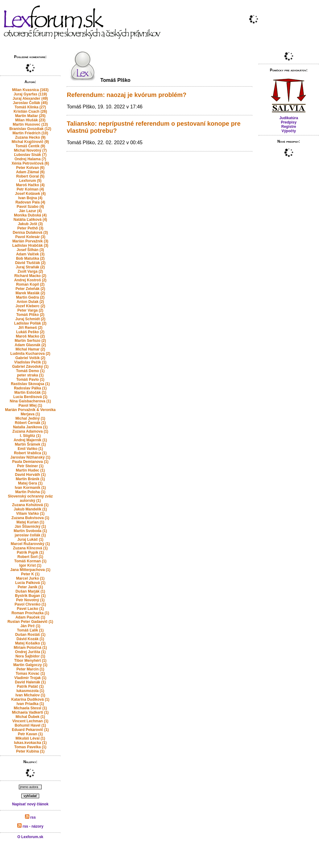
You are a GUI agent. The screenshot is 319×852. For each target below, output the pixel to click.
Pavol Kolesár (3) (30, 237)
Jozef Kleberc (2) (30, 306)
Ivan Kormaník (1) (30, 487)
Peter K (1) (30, 574)
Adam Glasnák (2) (30, 345)
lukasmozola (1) (30, 691)
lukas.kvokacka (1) (30, 743)
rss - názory (30, 826)
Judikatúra (288, 118)
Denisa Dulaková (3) (30, 232)
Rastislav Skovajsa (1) (30, 384)
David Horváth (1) (30, 474)
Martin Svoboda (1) (30, 531)
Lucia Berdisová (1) (30, 397)
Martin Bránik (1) (30, 479)
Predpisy (288, 122)
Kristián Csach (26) (30, 111)
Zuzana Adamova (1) (30, 431)
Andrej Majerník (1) (30, 440)
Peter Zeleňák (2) (30, 289)
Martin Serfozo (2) (30, 340)
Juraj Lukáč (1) (30, 539)
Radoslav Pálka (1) (30, 388)
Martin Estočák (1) (30, 392)
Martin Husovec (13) (30, 124)
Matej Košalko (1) (30, 643)
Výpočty (288, 131)
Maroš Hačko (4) (30, 185)
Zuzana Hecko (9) (30, 137)
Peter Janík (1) (30, 587)
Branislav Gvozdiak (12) (30, 129)
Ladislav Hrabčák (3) (30, 245)
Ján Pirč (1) (30, 626)
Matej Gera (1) (30, 483)
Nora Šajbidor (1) (30, 656)
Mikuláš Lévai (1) (30, 738)
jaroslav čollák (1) (30, 535)
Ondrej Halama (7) (30, 159)
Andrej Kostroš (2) (30, 280)
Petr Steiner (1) (30, 466)
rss (30, 817)
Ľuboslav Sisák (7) (30, 155)
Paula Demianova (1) (30, 462)
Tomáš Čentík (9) (30, 146)
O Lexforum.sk (30, 837)
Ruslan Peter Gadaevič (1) (30, 621)
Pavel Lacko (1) (30, 608)
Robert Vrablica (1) (30, 453)
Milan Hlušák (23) (30, 120)
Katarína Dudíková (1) (30, 699)
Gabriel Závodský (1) (30, 366)
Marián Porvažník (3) (30, 241)
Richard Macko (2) (30, 276)
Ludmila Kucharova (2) (30, 353)
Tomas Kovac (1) (30, 673)
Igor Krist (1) (30, 565)
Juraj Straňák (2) (30, 267)
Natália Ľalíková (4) (30, 219)
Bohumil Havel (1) (30, 725)
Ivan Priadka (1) (30, 704)
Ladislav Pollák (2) (30, 323)
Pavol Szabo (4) (30, 206)
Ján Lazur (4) (30, 211)
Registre (288, 126)
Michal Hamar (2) (30, 349)
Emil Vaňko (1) (30, 449)
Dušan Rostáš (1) (30, 634)
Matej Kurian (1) (30, 522)
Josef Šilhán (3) (30, 250)
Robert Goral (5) (30, 176)
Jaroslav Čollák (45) (30, 103)
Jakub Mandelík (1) (30, 509)
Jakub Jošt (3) (30, 224)
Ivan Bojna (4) (30, 198)
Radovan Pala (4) (30, 202)
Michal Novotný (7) (30, 150)
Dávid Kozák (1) (30, 639)
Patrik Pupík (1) (30, 552)
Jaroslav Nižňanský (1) (30, 457)
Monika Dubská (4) (30, 215)
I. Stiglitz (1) (30, 436)
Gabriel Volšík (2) (30, 358)
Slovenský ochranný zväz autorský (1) (30, 498)
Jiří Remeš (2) (30, 327)
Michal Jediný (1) (30, 418)
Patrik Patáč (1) (30, 686)
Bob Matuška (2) (30, 258)
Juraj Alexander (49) (30, 98)
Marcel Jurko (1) (30, 578)
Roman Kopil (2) (30, 284)
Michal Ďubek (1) (30, 717)
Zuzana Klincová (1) (30, 548)
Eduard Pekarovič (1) (30, 730)
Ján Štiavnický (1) (30, 526)
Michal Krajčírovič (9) (30, 142)
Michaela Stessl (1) (30, 708)
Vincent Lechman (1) (30, 721)
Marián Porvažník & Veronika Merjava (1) (30, 412)
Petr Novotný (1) (30, 600)
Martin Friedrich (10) (30, 133)
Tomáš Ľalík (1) (30, 630)
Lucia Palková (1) (30, 583)
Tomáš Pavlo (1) (30, 379)
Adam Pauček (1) (30, 617)
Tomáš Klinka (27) (30, 107)
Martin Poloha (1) (30, 492)
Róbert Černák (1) (30, 423)
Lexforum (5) (30, 180)
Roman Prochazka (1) (30, 613)
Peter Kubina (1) (30, 751)
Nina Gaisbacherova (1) (30, 401)
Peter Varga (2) (30, 310)
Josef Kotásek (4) (30, 193)
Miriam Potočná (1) (30, 647)
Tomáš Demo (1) (30, 371)
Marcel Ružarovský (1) (30, 544)
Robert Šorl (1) (30, 557)
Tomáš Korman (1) (30, 561)
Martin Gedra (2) (30, 297)
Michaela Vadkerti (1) (30, 712)
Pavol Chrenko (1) (30, 604)
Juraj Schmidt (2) (30, 319)
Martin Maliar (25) (30, 116)
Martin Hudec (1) (30, 470)
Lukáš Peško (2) (30, 332)
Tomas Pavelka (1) (30, 747)
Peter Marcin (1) (30, 669)
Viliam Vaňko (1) (30, 513)
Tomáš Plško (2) (30, 315)
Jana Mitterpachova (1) (30, 570)
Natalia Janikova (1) (30, 427)
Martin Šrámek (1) (30, 444)
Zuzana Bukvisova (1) (30, 518)
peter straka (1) (30, 375)
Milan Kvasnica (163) (30, 90)
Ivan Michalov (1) (30, 695)
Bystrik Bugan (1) (30, 596)
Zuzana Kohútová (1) (30, 505)
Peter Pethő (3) (30, 228)
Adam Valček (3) (30, 254)
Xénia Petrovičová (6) (30, 163)
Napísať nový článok (30, 804)
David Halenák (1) (30, 682)
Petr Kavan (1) (30, 734)
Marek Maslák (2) (30, 293)
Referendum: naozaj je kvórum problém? (126, 94)
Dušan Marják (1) (30, 591)
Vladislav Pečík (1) (30, 362)
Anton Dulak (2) (30, 302)
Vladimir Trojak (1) (30, 678)
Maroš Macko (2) (30, 336)
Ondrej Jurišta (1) (30, 652)
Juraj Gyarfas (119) (30, 94)
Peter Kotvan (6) (30, 168)
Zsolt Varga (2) (30, 271)
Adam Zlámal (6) (30, 172)
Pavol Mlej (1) (30, 405)
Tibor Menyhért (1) (30, 660)
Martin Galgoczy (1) (30, 665)
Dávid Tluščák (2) (30, 263)
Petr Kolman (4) (30, 189)
